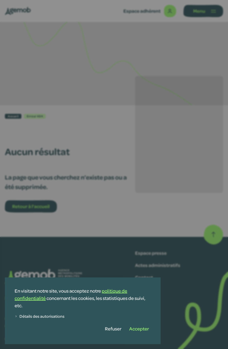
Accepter (139, 329)
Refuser (113, 329)
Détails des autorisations (39, 316)
